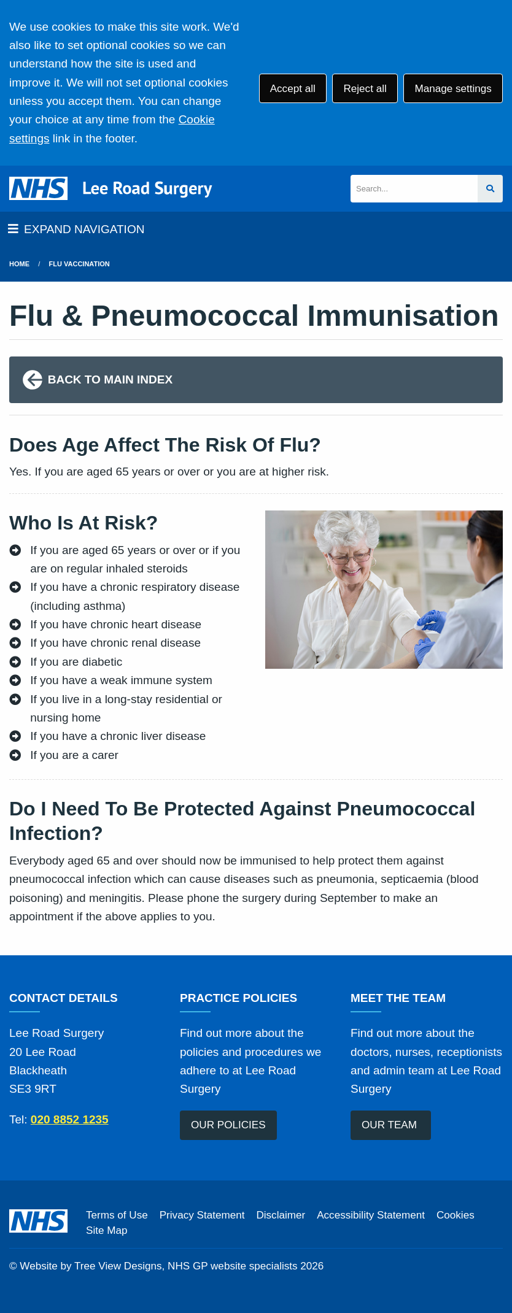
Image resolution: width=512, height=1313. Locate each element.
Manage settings (452, 88)
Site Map (106, 1230)
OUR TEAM (391, 1125)
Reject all (364, 88)
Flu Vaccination (79, 264)
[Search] (414, 188)
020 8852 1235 (70, 1119)
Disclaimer (280, 1215)
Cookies (455, 1215)
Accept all (293, 88)
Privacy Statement (202, 1215)
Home (19, 264)
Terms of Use (117, 1215)
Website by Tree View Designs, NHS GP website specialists (158, 1266)
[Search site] (490, 188)
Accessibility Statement (371, 1215)
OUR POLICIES (228, 1125)
